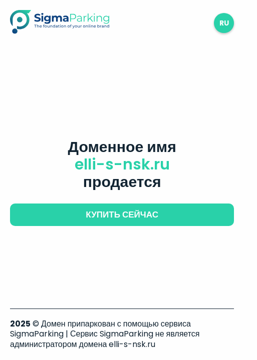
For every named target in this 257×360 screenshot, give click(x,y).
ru (224, 23)
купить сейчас (122, 214)
